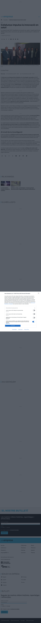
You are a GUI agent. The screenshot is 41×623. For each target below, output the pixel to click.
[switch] (33, 310)
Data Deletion (14, 329)
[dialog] (20, 311)
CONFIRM (13, 325)
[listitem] (20, 308)
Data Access (20, 329)
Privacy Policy (26, 329)
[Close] (39, 294)
